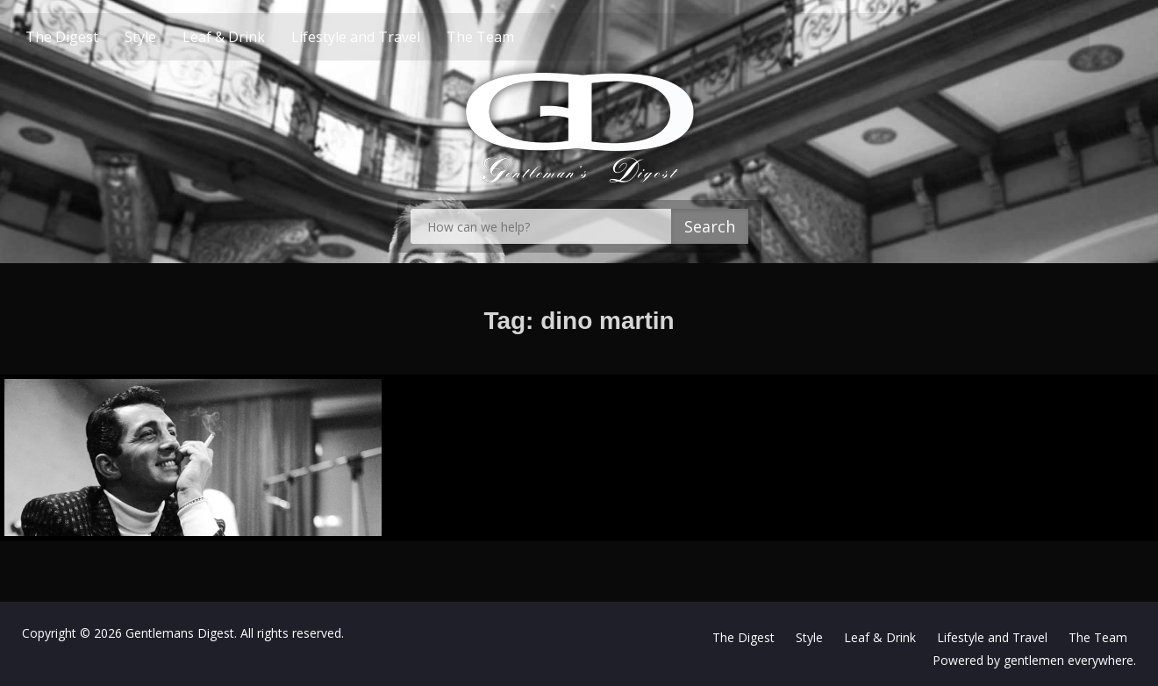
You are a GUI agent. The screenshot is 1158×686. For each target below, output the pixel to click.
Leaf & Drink (255, 36)
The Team (512, 36)
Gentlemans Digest (179, 633)
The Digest (93, 36)
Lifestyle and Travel (387, 36)
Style (172, 36)
